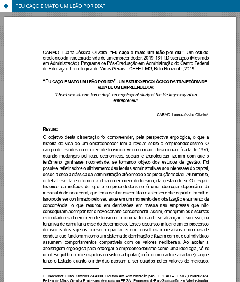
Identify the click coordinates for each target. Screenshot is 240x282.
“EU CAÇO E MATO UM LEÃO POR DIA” (60, 5)
